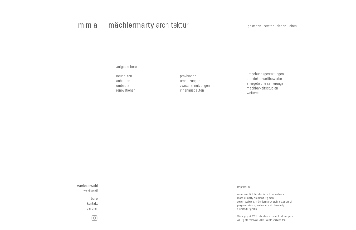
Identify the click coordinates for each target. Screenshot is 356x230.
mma (88, 26)
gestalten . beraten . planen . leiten (272, 26)
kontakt (92, 204)
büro (94, 199)
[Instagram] (94, 218)
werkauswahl (87, 186)
